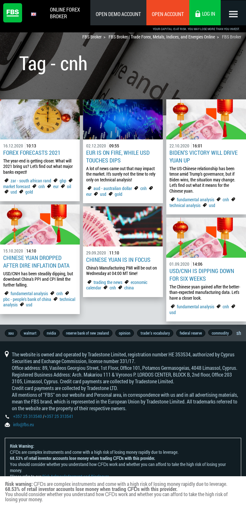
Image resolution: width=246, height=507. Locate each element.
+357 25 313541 (59, 417)
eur (56, 186)
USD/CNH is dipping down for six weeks (201, 274)
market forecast (16, 186)
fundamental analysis (195, 199)
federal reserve (192, 333)
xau (11, 333)
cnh (41, 186)
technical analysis (185, 205)
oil (69, 186)
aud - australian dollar (113, 188)
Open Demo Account (118, 14)
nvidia (51, 333)
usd (14, 192)
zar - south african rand (31, 181)
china (129, 288)
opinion (125, 333)
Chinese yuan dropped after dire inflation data (36, 261)
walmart (30, 333)
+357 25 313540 (27, 417)
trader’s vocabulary (156, 333)
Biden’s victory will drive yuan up (203, 156)
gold (29, 192)
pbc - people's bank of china (27, 299)
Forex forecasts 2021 (32, 152)
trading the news (108, 282)
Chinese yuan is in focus (118, 259)
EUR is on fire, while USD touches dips (118, 156)
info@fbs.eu (23, 425)
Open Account (168, 14)
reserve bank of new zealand (88, 333)
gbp (63, 181)
